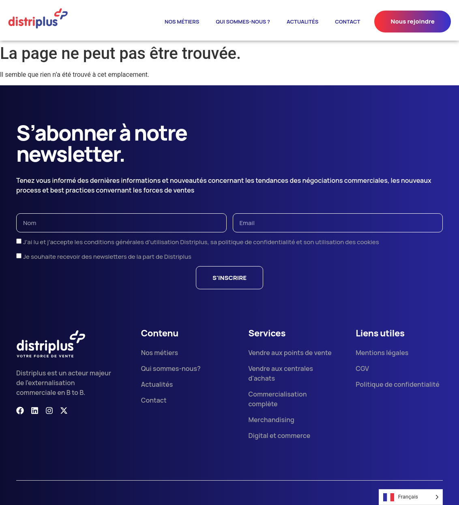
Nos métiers (182, 21)
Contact (347, 21)
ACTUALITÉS (302, 21)
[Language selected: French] (411, 497)
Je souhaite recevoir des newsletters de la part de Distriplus (107, 256)
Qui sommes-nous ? (243, 21)
